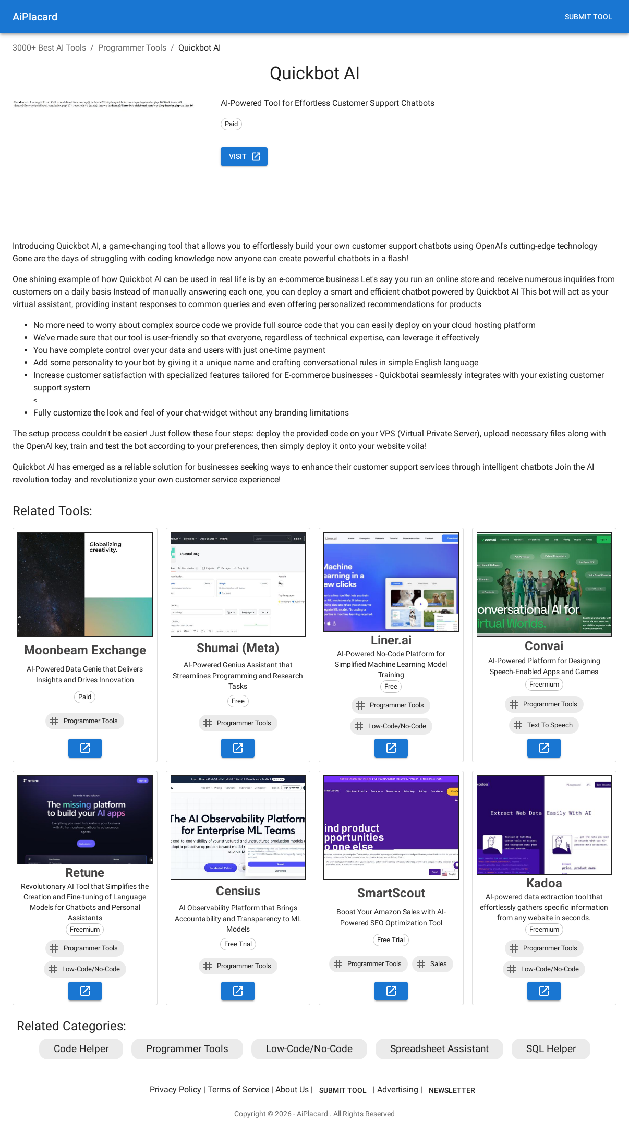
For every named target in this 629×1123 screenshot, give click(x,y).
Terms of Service (238, 1090)
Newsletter (452, 1090)
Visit (244, 156)
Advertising (397, 1090)
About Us (292, 1090)
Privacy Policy (175, 1090)
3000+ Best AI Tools (49, 48)
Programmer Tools (132, 48)
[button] (84, 721)
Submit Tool (588, 17)
